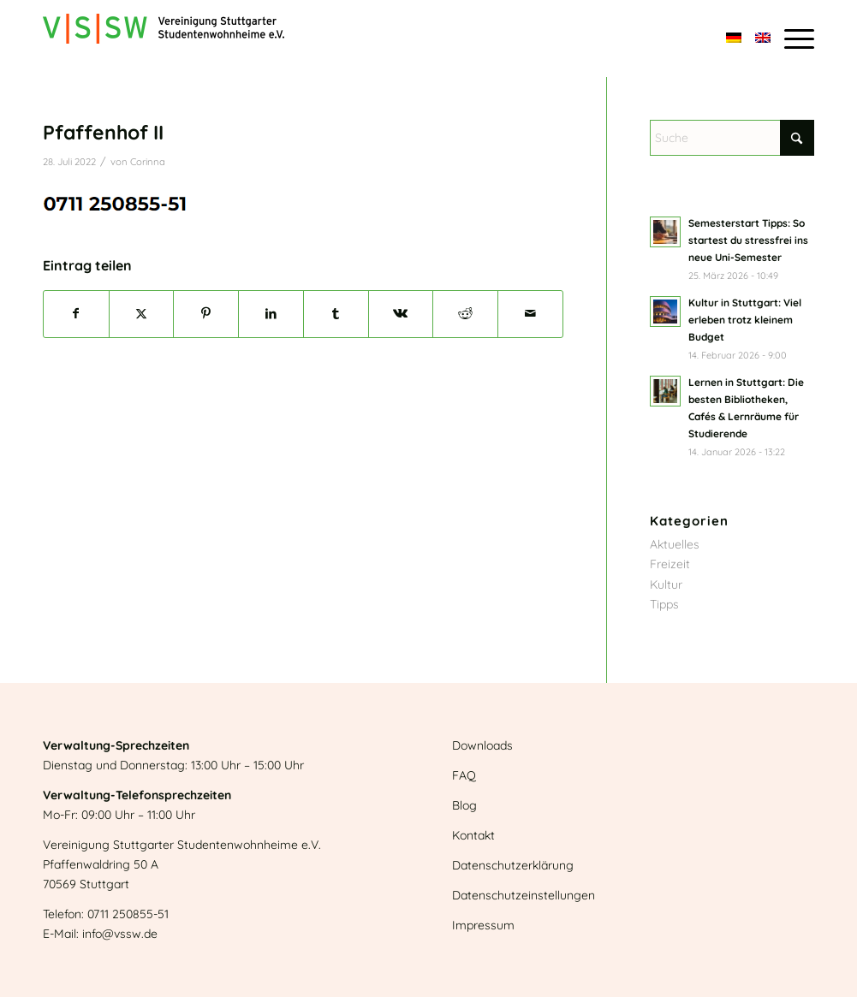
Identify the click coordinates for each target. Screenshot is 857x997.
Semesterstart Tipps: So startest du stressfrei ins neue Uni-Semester (748, 240)
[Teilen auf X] (142, 313)
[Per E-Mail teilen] (530, 313)
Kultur (666, 584)
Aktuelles (674, 544)
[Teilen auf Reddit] (465, 313)
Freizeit (670, 564)
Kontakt (473, 835)
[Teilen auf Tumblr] (336, 313)
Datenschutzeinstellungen (523, 895)
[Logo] (163, 38)
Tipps (664, 604)
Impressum (483, 925)
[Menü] (795, 38)
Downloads (482, 745)
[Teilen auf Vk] (401, 313)
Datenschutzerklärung (513, 865)
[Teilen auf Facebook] (76, 313)
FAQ (464, 775)
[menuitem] (795, 38)
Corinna (147, 162)
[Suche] (732, 138)
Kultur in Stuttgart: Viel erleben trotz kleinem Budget (744, 319)
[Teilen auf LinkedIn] (271, 313)
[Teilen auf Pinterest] (206, 313)
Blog (464, 805)
